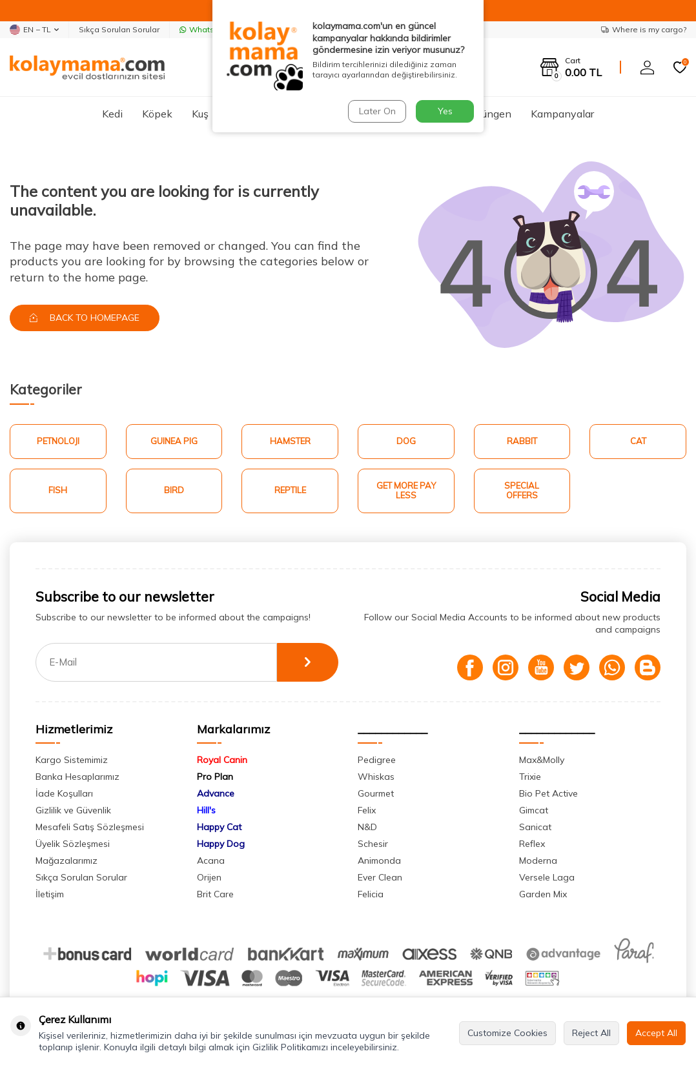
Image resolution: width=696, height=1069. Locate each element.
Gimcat (533, 810)
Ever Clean (380, 877)
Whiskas (376, 776)
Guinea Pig (174, 441)
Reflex (532, 844)
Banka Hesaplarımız (77, 776)
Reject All (591, 1033)
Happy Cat (219, 827)
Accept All (656, 1033)
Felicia (371, 894)
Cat (638, 441)
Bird (174, 490)
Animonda (379, 860)
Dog (406, 441)
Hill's (206, 810)
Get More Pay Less (406, 490)
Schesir (373, 844)
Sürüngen (489, 113)
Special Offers (521, 490)
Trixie (530, 776)
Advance (215, 793)
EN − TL (34, 30)
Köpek (157, 113)
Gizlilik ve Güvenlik (73, 810)
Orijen (209, 877)
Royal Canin (222, 760)
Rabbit (522, 441)
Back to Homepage (84, 317)
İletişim (50, 894)
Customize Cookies (507, 1033)
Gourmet (376, 793)
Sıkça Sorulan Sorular (119, 29)
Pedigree (377, 760)
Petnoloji (58, 441)
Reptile (290, 490)
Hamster (290, 441)
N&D (367, 827)
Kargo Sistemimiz (72, 760)
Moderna (538, 860)
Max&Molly (541, 760)
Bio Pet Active (548, 793)
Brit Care (215, 894)
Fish (57, 490)
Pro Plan (215, 776)
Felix (367, 810)
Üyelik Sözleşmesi (73, 844)
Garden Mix (543, 894)
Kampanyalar (562, 113)
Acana (211, 860)
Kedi (112, 113)
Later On (377, 111)
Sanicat (535, 827)
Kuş (200, 113)
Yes (445, 111)
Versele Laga (547, 877)
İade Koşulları (64, 793)
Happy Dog (221, 844)
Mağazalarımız (66, 860)
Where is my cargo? (643, 29)
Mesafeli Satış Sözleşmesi (90, 827)
